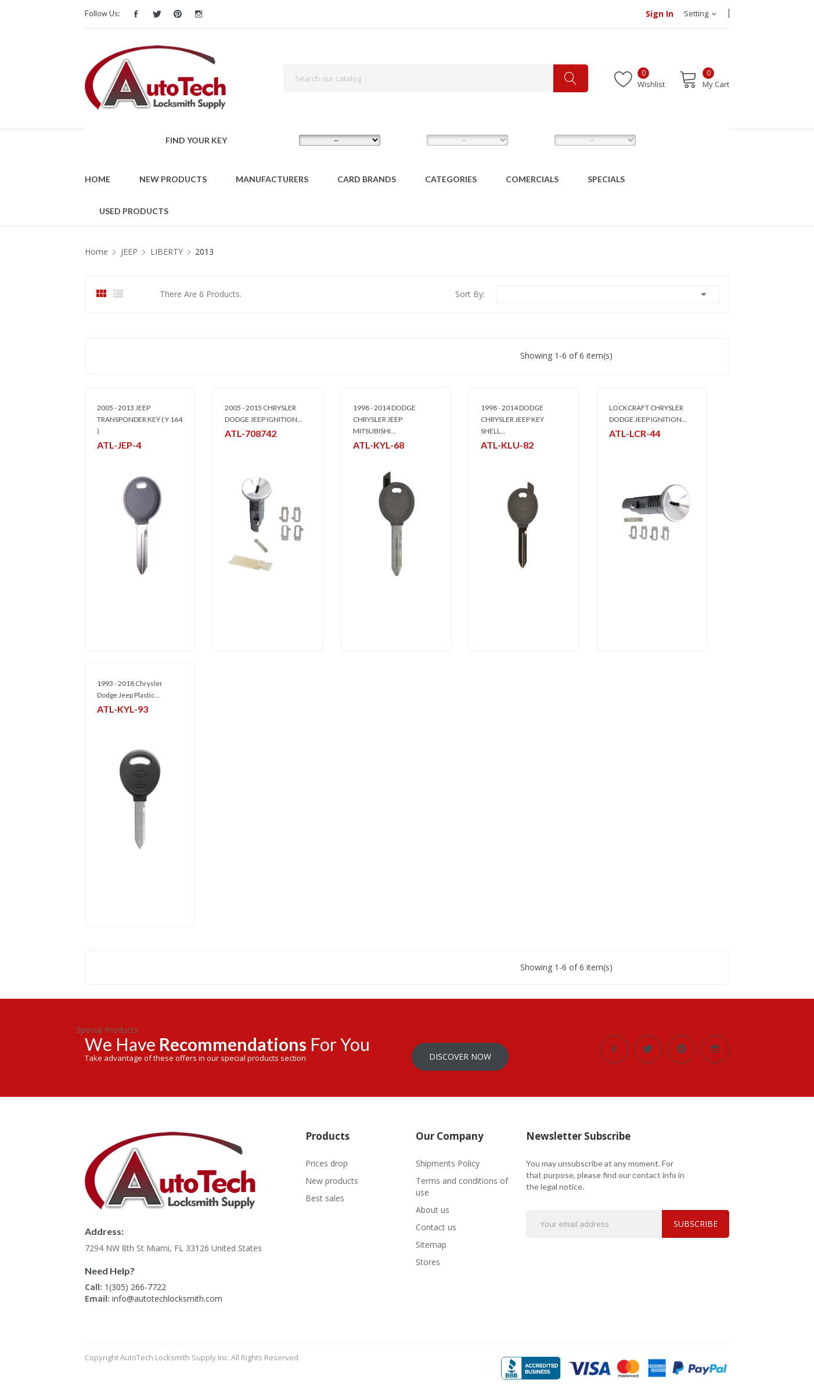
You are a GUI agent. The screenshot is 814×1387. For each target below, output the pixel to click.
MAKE (279, 140)
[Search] (435, 78)
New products (331, 1173)
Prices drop (326, 1155)
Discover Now (460, 1048)
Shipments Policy (448, 1155)
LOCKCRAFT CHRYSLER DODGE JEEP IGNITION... (648, 413)
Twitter (156, 14)
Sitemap (431, 1236)
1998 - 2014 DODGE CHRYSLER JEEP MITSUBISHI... (384, 419)
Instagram (198, 14)
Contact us (436, 1219)
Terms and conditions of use (462, 1179)
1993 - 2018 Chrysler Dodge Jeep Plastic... (130, 689)
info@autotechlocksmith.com (167, 1290)
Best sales (324, 1190)
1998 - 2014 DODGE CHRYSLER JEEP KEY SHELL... (512, 419)
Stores (428, 1254)
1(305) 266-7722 (135, 1279)
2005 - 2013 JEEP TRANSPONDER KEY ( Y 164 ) (139, 419)
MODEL (409, 140)
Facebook (136, 14)
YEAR (533, 140)
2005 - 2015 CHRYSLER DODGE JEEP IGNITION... (263, 413)
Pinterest (177, 14)
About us (432, 1202)
